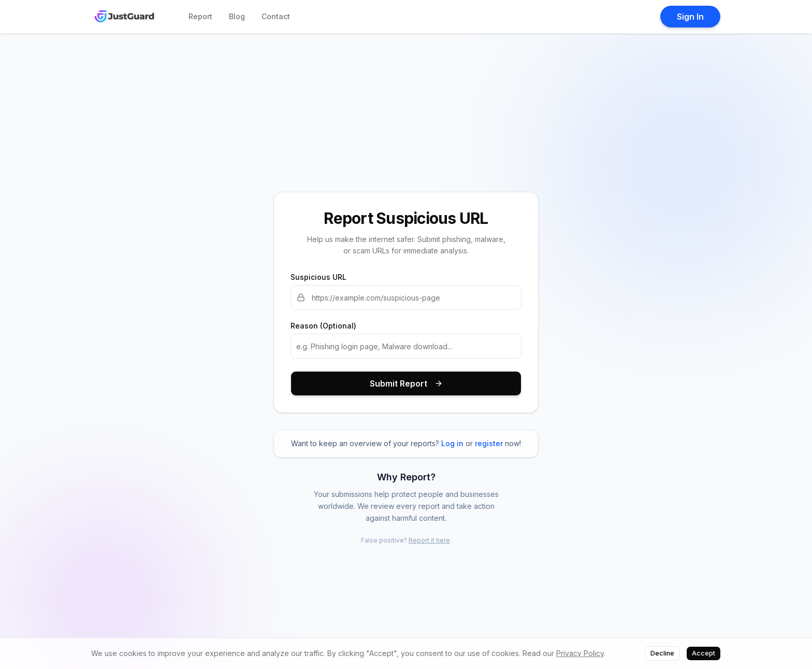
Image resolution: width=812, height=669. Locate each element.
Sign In (690, 16)
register (489, 443)
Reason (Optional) (323, 326)
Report (200, 16)
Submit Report (406, 383)
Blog (237, 16)
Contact (276, 16)
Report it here (429, 540)
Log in (452, 443)
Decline (662, 653)
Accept (703, 653)
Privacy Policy (580, 653)
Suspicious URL (318, 277)
